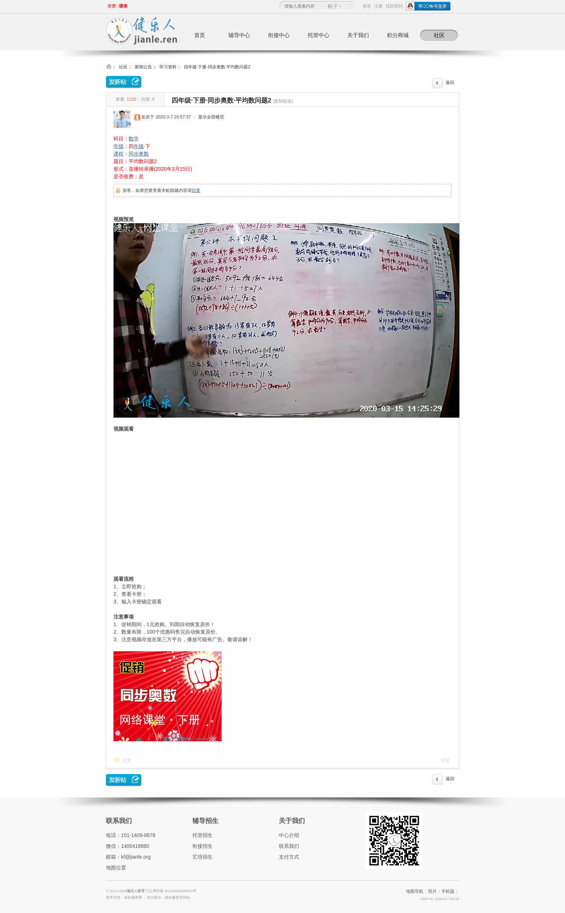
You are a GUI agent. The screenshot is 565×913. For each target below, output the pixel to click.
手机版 (447, 891)
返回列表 (450, 84)
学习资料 (168, 66)
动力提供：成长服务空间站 (168, 897)
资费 (111, 6)
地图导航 (414, 891)
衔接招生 (202, 846)
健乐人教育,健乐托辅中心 (109, 69)
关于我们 (358, 35)
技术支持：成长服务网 (124, 897)
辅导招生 (205, 820)
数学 (134, 138)
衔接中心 (279, 35)
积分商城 (398, 35)
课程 (119, 154)
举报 (445, 760)
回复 (196, 190)
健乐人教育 (136, 891)
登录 (366, 6)
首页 (199, 35)
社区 (439, 35)
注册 (378, 6)
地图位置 (116, 868)
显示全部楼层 (211, 117)
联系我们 (119, 820)
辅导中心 (239, 35)
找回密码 (394, 6)
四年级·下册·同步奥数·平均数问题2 (217, 66)
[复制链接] (283, 101)
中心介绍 (289, 835)
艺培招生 (202, 857)
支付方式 (289, 857)
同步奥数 (139, 154)
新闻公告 (143, 66)
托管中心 (318, 35)
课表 (123, 6)
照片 (432, 891)
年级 (119, 146)
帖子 (333, 6)
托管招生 (202, 835)
